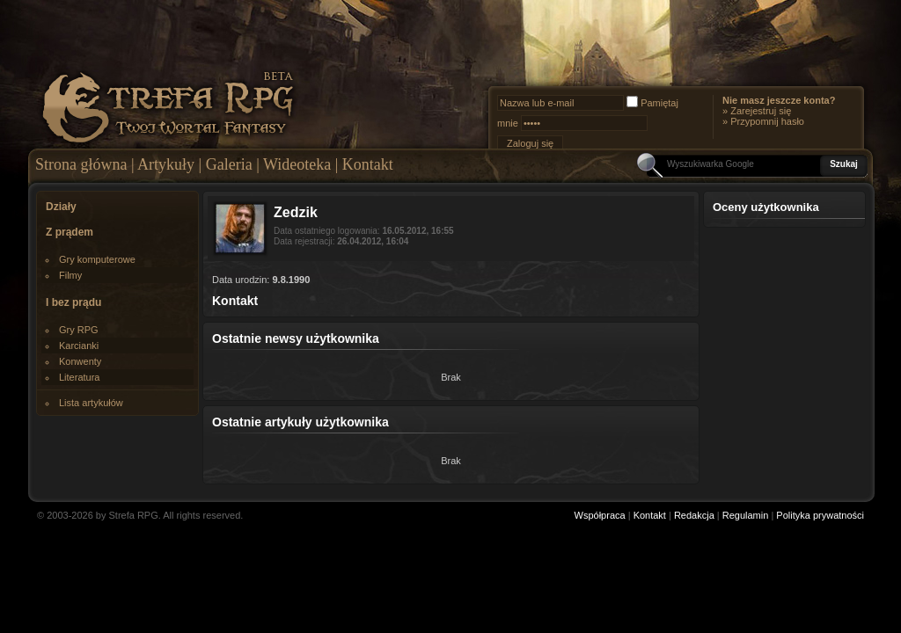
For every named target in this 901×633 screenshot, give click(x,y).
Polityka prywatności (820, 515)
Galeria (229, 164)
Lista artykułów (91, 402)
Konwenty (80, 361)
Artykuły (165, 164)
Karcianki (79, 345)
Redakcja (694, 515)
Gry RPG (79, 329)
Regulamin (745, 515)
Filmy (70, 275)
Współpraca (600, 515)
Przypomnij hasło (767, 121)
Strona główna (81, 164)
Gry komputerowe (97, 259)
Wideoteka (297, 164)
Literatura (79, 377)
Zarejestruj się (760, 111)
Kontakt (367, 164)
